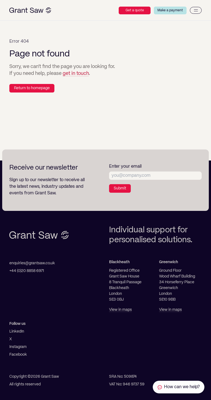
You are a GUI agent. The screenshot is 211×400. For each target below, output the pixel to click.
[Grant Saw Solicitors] (30, 10)
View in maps (120, 310)
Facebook (18, 355)
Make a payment (170, 10)
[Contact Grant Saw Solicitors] (178, 387)
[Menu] (196, 10)
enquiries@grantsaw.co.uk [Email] (32, 263)
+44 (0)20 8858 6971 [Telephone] (26, 271)
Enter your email (125, 166)
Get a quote (135, 10)
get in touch (76, 73)
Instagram (18, 347)
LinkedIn (16, 331)
